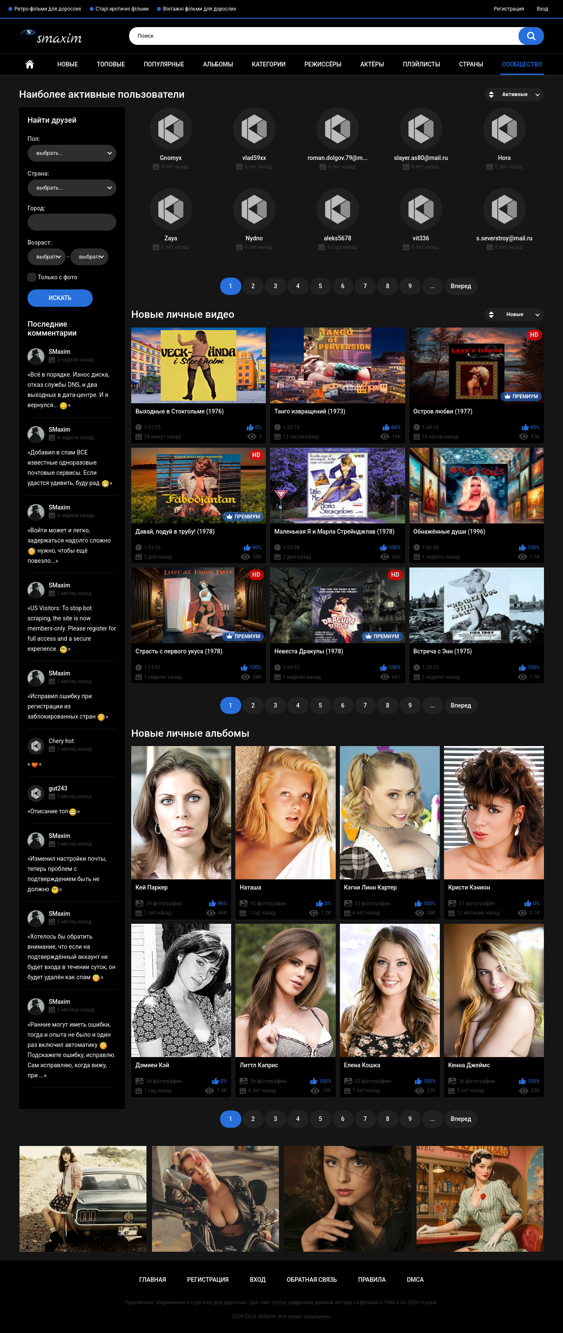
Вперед (461, 286)
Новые (68, 64)
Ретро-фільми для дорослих (47, 9)
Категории (269, 64)
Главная (29, 64)
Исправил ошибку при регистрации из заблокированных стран (66, 706)
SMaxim (59, 351)
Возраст (39, 242)
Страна (37, 173)
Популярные (164, 64)
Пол (33, 138)
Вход (542, 9)
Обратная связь (312, 1279)
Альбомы (218, 64)
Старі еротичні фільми (122, 9)
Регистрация (509, 9)
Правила (372, 1279)
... (432, 286)
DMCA (415, 1279)
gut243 (58, 788)
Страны (471, 64)
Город (36, 208)
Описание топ (53, 811)
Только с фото (57, 277)
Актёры (372, 64)
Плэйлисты (421, 64)
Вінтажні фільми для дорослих (199, 9)
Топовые (111, 64)
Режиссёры (322, 64)
